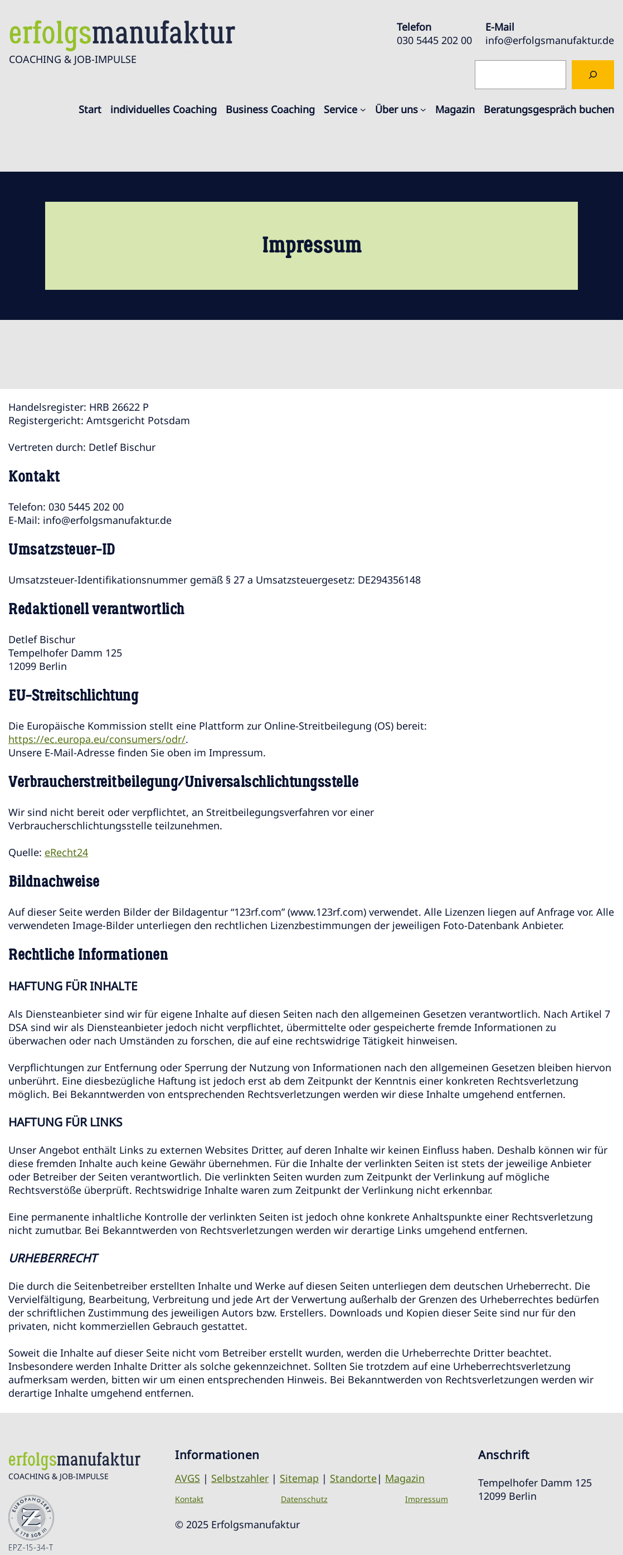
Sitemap (299, 1478)
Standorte (353, 1478)
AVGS (187, 1478)
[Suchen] (593, 74)
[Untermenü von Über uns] (423, 109)
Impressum (426, 1499)
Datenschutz (304, 1499)
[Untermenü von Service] (363, 109)
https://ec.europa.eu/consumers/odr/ (97, 739)
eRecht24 (66, 852)
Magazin (405, 1478)
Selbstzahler (240, 1478)
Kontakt (189, 1499)
